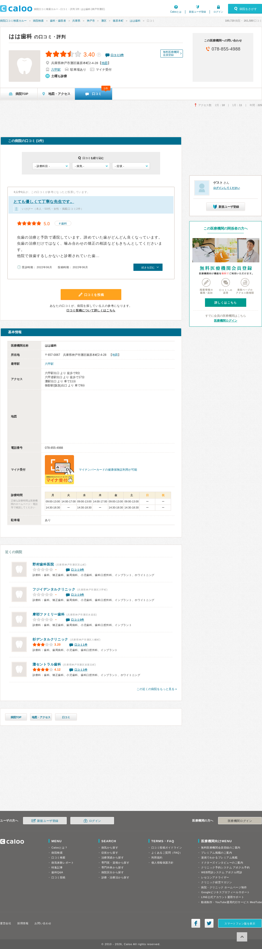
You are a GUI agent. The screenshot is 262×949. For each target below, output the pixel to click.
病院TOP (16, 717)
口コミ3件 (81, 669)
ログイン (218, 11)
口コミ (66, 717)
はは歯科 (135, 20)
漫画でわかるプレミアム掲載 (219, 857)
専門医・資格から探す (115, 862)
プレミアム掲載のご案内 (216, 852)
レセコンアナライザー (215, 877)
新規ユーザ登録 (197, 11)
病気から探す (109, 847)
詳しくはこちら (225, 302)
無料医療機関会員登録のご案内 (220, 847)
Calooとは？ (59, 847)
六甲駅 (56, 69)
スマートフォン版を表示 (239, 923)
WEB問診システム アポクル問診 (221, 872)
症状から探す (109, 852)
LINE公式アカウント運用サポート (222, 897)
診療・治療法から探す (115, 877)
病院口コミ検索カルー (13, 20)
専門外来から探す (112, 867)
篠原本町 (118, 20)
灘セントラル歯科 (47, 664)
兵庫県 (76, 20)
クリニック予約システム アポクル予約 (225, 867)
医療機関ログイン (225, 320)
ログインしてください (226, 187)
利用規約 (157, 857)
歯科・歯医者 (58, 20)
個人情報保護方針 (162, 862)
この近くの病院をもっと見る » (157, 689)
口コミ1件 (81, 644)
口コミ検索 (58, 857)
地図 (104, 63)
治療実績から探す (112, 857)
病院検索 (38, 20)
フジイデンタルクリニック (54, 589)
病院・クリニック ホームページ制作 (224, 887)
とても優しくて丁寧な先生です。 (43, 202)
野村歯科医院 (43, 564)
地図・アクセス (41, 717)
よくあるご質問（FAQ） (166, 852)
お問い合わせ (42, 923)
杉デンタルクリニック (50, 639)
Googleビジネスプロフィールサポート (225, 892)
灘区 (103, 20)
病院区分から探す (112, 872)
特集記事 (57, 867)
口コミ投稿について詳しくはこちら (90, 310)
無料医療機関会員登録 (171, 53)
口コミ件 (117, 55)
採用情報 (22, 923)
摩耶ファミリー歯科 (49, 614)
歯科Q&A (57, 872)
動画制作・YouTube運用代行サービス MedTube (231, 902)
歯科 (64, 223)
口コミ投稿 (58, 877)
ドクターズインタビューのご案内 (222, 862)
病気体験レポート (62, 862)
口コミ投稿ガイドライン (166, 847)
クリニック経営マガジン (216, 882)
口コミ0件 (77, 569)
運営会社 (5, 923)
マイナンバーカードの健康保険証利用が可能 (108, 469)
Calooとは (175, 11)
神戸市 (91, 20)
